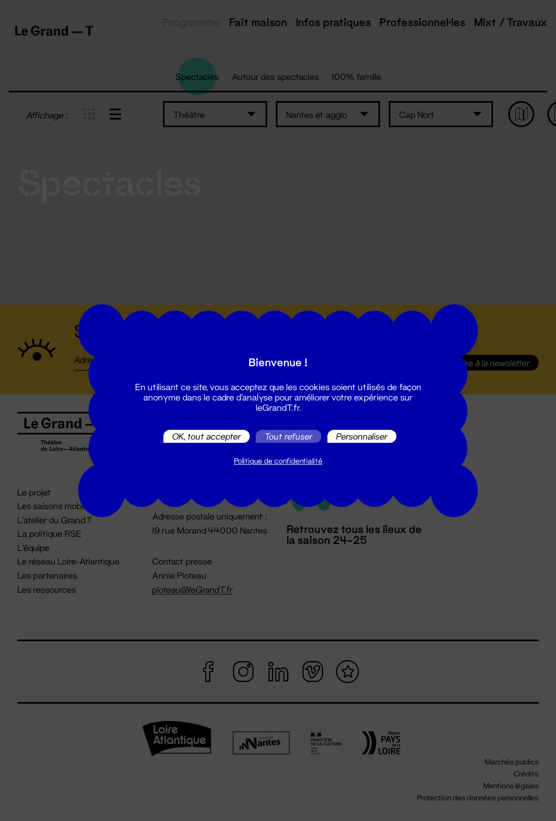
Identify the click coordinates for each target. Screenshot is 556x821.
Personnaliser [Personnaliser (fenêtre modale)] (362, 436)
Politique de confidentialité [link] (278, 460)
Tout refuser (288, 436)
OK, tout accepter (206, 436)
